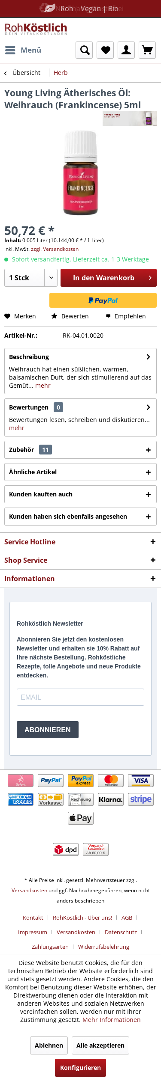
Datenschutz (121, 932)
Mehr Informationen (111, 1020)
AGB (127, 917)
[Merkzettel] (105, 50)
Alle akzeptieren (100, 1045)
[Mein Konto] (126, 50)
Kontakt (33, 917)
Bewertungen (29, 407)
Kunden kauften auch (41, 494)
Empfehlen (126, 316)
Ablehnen (49, 1045)
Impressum (32, 932)
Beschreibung (29, 357)
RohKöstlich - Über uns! (82, 917)
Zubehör (30, 449)
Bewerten (70, 316)
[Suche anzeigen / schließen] (84, 50)
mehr (42, 385)
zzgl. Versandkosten (55, 248)
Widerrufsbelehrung (103, 946)
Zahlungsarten (50, 946)
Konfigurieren (80, 1067)
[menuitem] (23, 50)
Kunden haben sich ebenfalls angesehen (68, 516)
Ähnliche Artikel (33, 472)
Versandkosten (29, 890)
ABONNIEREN (47, 730)
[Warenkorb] (147, 50)
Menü (23, 49)
